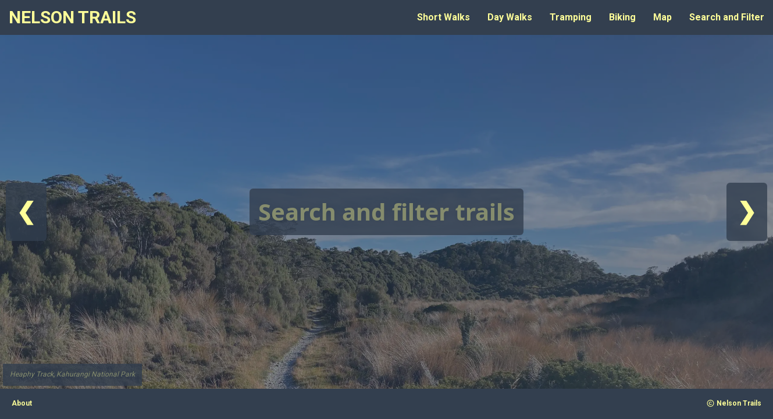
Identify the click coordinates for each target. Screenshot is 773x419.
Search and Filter (726, 17)
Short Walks (443, 17)
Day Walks (509, 17)
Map (662, 17)
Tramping (571, 17)
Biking (622, 17)
